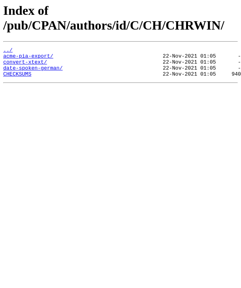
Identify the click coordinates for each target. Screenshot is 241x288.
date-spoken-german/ (33, 72)
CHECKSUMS (17, 79)
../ (7, 50)
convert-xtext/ (25, 65)
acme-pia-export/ (28, 58)
